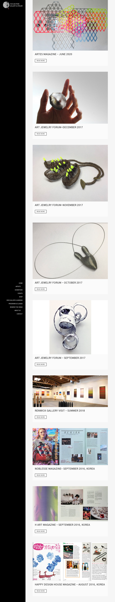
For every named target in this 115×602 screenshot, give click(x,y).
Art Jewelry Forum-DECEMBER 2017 (59, 127)
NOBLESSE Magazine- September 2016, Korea (65, 469)
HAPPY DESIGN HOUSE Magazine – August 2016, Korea (70, 585)
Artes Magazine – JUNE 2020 (53, 54)
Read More (41, 60)
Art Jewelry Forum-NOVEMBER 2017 (59, 205)
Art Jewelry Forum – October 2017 (58, 283)
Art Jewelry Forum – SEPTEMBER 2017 (60, 358)
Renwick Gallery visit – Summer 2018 (60, 411)
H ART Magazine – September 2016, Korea (62, 525)
